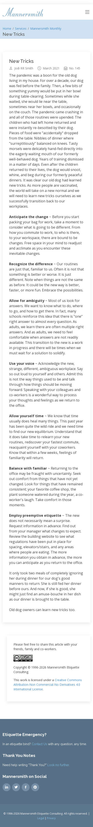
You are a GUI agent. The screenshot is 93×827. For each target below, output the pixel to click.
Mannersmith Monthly (45, 28)
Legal (40, 818)
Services (21, 28)
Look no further (58, 765)
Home (7, 28)
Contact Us (39, 744)
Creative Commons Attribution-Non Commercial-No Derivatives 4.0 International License (47, 684)
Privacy (51, 818)
